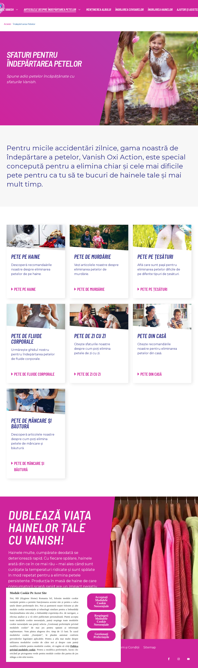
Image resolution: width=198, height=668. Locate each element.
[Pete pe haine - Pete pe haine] (23, 289)
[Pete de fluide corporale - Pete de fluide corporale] (33, 374)
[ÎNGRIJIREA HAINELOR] (160, 9)
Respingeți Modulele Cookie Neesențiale (101, 620)
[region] (63, 624)
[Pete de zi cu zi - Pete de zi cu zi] (87, 374)
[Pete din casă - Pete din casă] (149, 374)
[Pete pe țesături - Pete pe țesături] (152, 289)
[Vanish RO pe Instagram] (179, 659)
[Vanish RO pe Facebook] (169, 659)
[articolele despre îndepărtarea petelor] (50, 9)
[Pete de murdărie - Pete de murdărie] (89, 289)
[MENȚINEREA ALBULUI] (98, 9)
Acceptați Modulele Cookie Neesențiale (101, 602)
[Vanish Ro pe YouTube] (188, 659)
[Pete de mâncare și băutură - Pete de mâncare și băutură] (33, 466)
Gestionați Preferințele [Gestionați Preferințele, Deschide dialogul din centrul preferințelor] (101, 635)
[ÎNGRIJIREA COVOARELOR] (129, 9)
